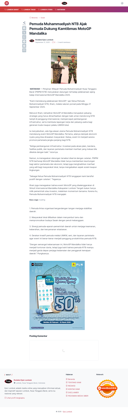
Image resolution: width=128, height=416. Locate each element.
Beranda (70, 379)
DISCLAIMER (72, 392)
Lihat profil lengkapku (15, 398)
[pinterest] (24, 46)
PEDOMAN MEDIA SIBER (77, 396)
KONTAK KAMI (73, 389)
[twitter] (24, 33)
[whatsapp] (24, 37)
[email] (24, 50)
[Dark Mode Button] (122, 3)
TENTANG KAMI (73, 382)
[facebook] (24, 28)
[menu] (7, 3)
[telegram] (24, 41)
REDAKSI (70, 386)
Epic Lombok (67, 411)
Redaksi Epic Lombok (23, 380)
